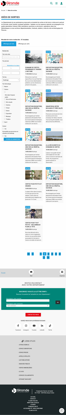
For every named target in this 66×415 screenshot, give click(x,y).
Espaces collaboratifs (26, 375)
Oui (5, 129)
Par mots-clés (6, 54)
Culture (6, 89)
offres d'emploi (24, 344)
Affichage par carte (23, 44)
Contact (33, 399)
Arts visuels (9, 102)
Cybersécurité (33, 406)
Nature (6, 86)
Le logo (21, 371)
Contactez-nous (33, 314)
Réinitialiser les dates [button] (13, 65)
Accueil (3, 10)
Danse (7, 110)
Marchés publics (24, 364)
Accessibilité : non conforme (33, 408)
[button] (51, 3)
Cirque (8, 108)
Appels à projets (24, 356)
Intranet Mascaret (25, 379)
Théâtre (8, 119)
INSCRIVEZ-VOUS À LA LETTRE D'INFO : (33, 291)
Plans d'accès (33, 401)
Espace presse (23, 352)
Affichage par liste (8, 44)
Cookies (33, 404)
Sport (5, 122)
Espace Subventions (25, 348)
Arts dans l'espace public (10, 96)
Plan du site (33, 410)
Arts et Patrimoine (11, 99)
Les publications (24, 360)
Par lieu (4, 77)
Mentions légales (33, 402)
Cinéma (8, 105)
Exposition (9, 113)
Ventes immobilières (25, 367)
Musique (8, 116)
